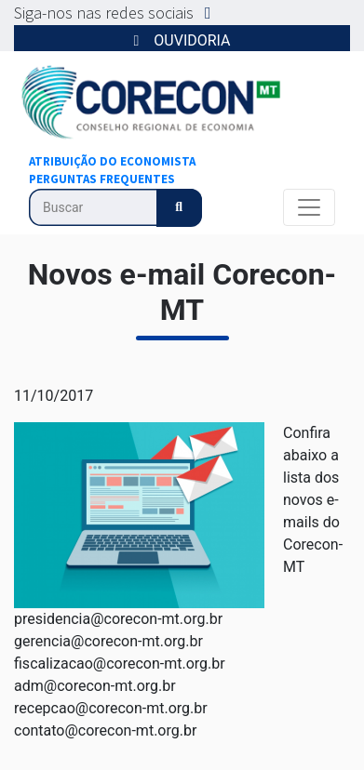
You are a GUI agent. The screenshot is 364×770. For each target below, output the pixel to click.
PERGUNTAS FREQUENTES (102, 179)
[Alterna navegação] (309, 207)
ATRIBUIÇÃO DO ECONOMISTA (112, 161)
